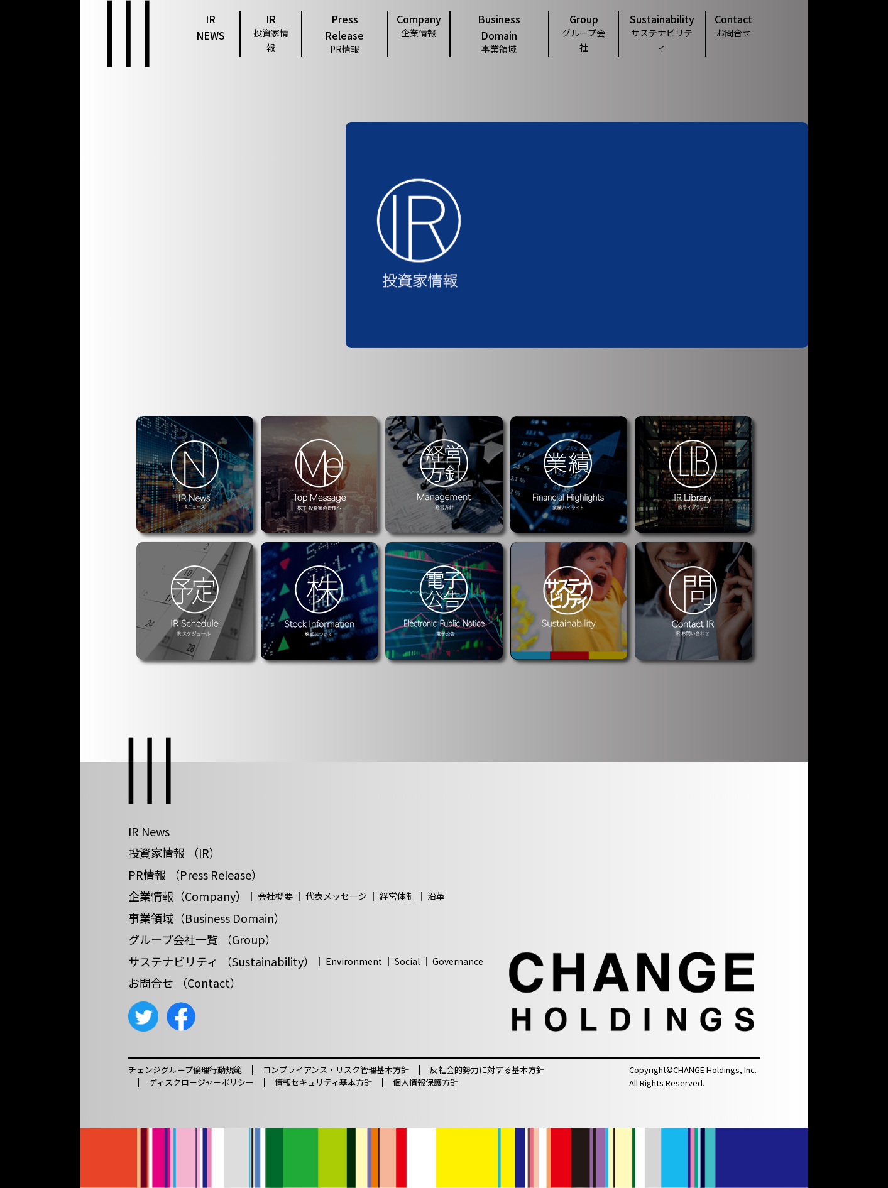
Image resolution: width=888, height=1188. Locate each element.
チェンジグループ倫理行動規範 (185, 1069)
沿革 (436, 896)
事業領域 (150, 918)
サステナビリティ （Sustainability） (221, 961)
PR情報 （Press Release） (195, 874)
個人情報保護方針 (425, 1082)
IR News (149, 831)
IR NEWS (210, 27)
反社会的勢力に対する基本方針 (487, 1069)
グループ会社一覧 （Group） (202, 939)
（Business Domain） (229, 918)
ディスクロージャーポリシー (201, 1082)
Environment (354, 961)
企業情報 (150, 896)
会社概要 (275, 896)
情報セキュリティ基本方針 (323, 1082)
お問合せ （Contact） (184, 982)
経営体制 (397, 896)
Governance (457, 961)
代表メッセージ (336, 896)
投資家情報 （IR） (174, 852)
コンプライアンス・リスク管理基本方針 (336, 1069)
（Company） (210, 896)
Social (407, 961)
